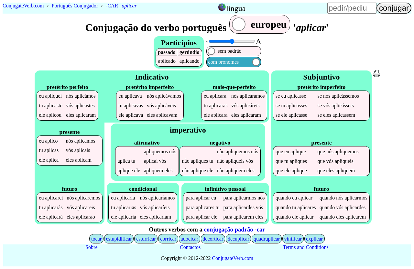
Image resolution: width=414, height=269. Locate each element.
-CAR (112, 5)
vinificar (293, 239)
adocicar (189, 239)
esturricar (146, 239)
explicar (314, 239)
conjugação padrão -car (234, 229)
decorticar (212, 239)
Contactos (190, 247)
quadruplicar (267, 239)
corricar (168, 239)
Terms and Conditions (306, 247)
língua (235, 8)
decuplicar (238, 239)
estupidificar (119, 239)
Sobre (91, 247)
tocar (96, 239)
